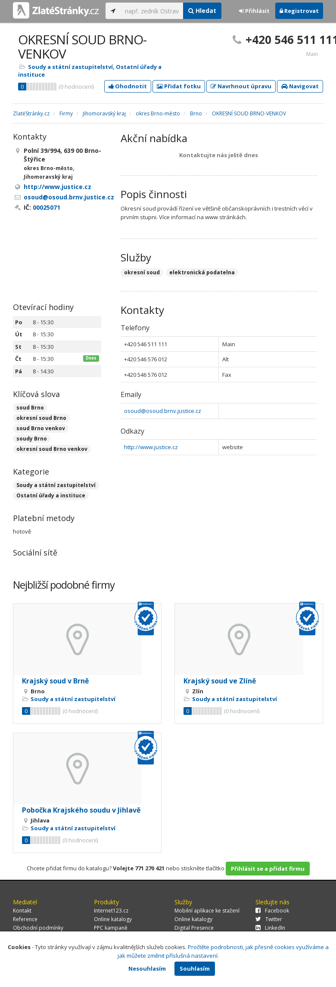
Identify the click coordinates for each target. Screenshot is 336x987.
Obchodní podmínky (38, 927)
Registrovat (299, 11)
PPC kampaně (111, 927)
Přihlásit (254, 11)
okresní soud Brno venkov (51, 449)
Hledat (202, 10)
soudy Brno (31, 438)
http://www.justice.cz (151, 447)
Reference (25, 919)
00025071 (46, 207)
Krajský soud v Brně (55, 681)
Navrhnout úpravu (241, 86)
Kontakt (22, 910)
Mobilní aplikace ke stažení (207, 910)
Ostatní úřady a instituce (50, 495)
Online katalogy (113, 919)
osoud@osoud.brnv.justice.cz (162, 411)
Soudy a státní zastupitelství (70, 67)
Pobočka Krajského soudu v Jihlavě (81, 810)
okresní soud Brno (41, 418)
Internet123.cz (111, 910)
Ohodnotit (128, 86)
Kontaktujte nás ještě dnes (218, 155)
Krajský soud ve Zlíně (220, 681)
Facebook (272, 910)
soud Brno (30, 407)
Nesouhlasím (147, 968)
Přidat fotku (179, 86)
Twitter (268, 919)
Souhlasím (195, 968)
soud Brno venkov (40, 428)
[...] (152, 11)
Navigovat (300, 86)
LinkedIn (270, 927)
